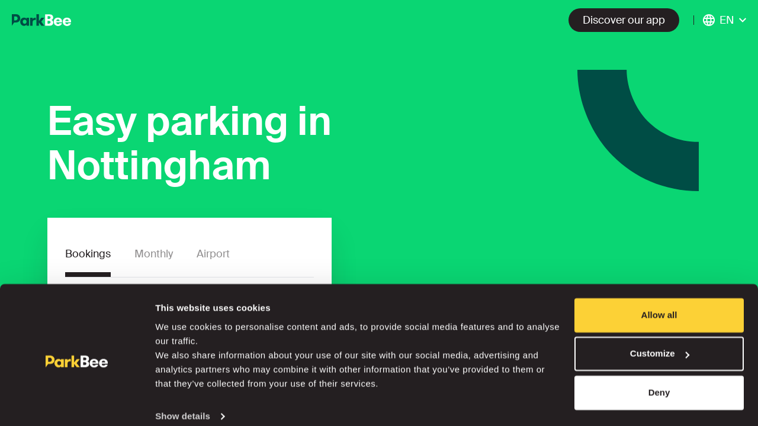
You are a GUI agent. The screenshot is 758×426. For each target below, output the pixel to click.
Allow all (659, 301)
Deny (659, 379)
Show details (182, 403)
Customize (659, 340)
